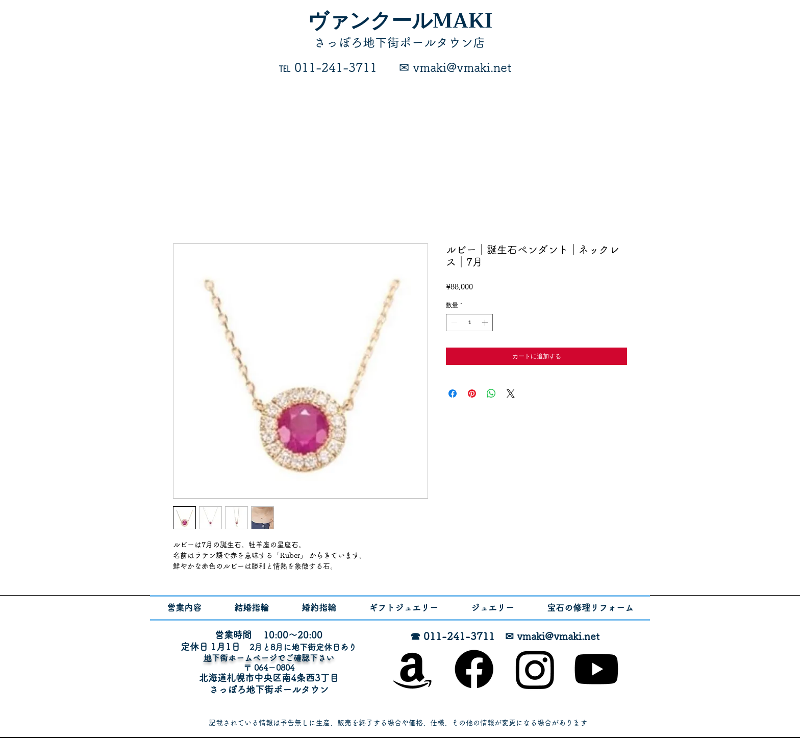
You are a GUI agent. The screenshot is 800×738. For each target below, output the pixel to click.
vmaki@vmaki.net (558, 636)
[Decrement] (453, 322)
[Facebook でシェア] (452, 393)
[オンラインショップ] (412, 669)
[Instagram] (535, 669)
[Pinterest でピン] (472, 393)
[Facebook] (473, 669)
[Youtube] (596, 669)
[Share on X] (511, 393)
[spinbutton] (469, 322)
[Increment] (485, 322)
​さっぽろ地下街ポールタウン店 (399, 42)
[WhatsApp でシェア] (491, 393)
